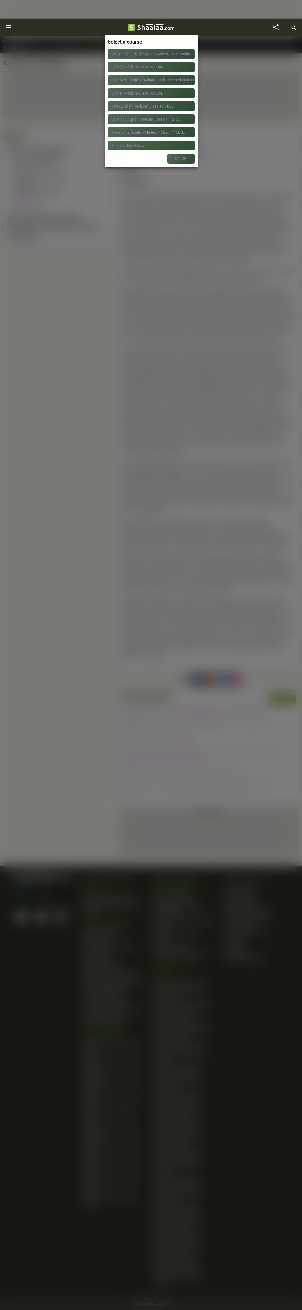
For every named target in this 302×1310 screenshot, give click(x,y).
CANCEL (180, 158)
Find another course (127, 145)
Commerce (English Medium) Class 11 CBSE (148, 132)
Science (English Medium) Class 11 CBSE (145, 119)
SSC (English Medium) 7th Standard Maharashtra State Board (153, 54)
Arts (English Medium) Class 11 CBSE (142, 106)
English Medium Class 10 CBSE (137, 67)
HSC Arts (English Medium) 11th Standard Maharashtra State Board (153, 80)
